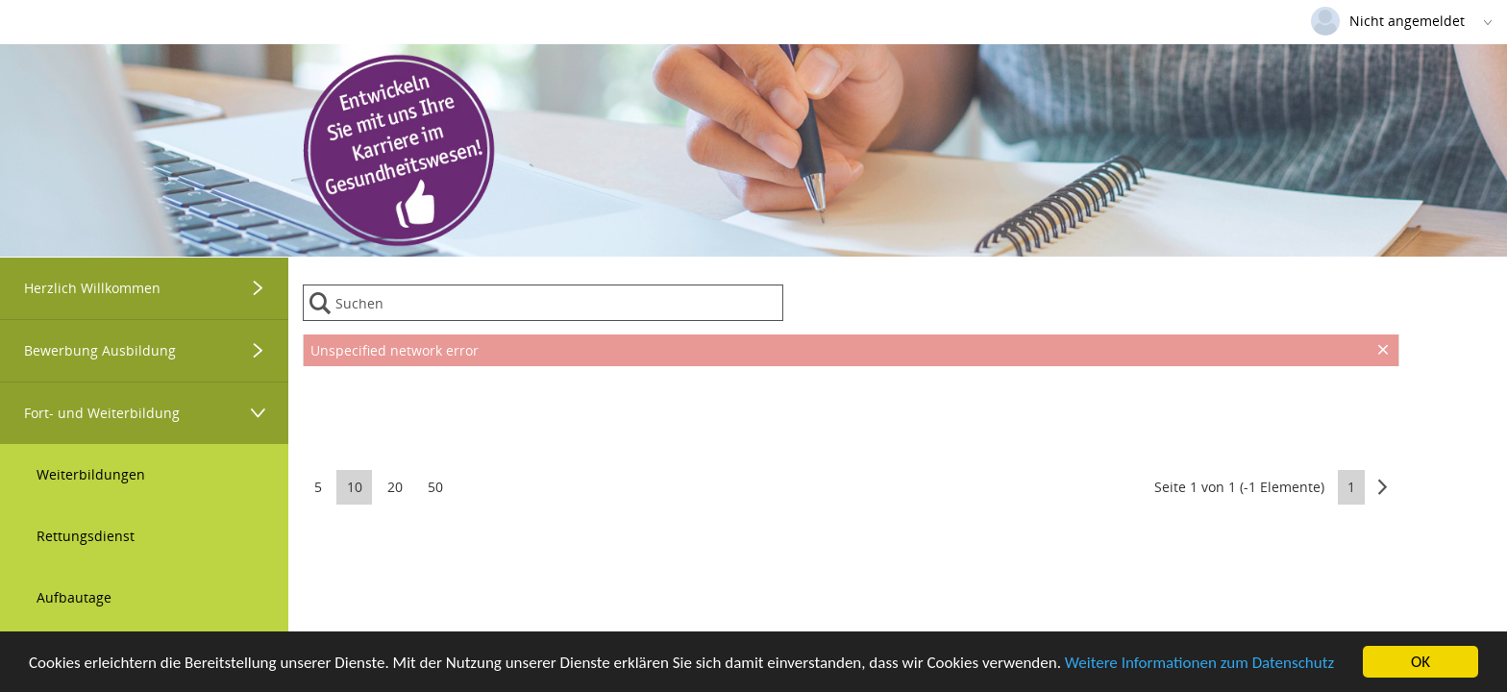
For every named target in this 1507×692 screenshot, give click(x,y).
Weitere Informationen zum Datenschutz (1199, 664)
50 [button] (435, 487)
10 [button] (354, 487)
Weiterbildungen (91, 474)
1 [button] (1351, 487)
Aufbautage (74, 597)
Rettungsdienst (86, 536)
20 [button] (395, 487)
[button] (1382, 487)
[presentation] (851, 414)
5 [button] (318, 487)
